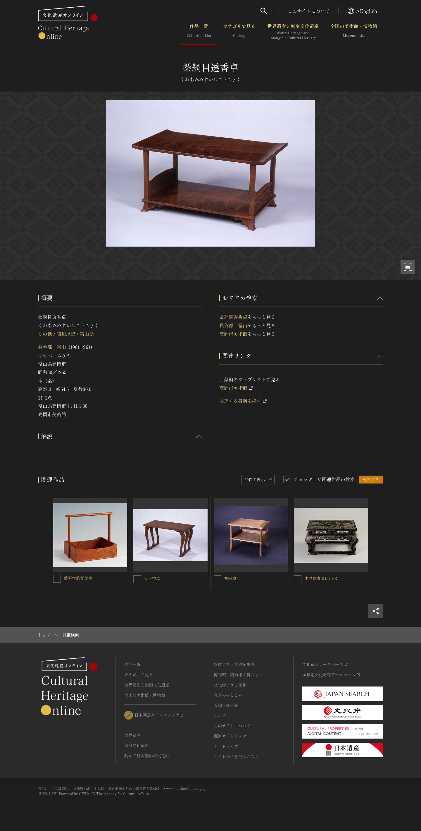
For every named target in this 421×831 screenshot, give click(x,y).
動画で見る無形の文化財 (146, 755)
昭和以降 (65, 333)
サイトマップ (226, 746)
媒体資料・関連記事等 (234, 664)
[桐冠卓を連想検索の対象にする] (217, 579)
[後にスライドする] (377, 542)
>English (362, 10)
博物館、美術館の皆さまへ (238, 674)
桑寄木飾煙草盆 (78, 578)
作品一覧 (199, 32)
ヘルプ (220, 715)
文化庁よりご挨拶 (230, 685)
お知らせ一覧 (226, 705)
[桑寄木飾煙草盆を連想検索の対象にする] (57, 579)
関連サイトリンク (230, 736)
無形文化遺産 (136, 745)
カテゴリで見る (239, 32)
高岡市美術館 (233, 333)
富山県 (87, 333)
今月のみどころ (228, 695)
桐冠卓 (230, 578)
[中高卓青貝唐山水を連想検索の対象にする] (297, 579)
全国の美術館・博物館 (353, 32)
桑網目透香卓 (233, 316)
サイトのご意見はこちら (236, 756)
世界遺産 (132, 735)
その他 (45, 333)
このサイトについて (309, 10)
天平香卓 (152, 578)
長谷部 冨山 (52, 346)
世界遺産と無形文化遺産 (293, 32)
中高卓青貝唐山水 (320, 578)
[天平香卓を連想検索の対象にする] (137, 579)
